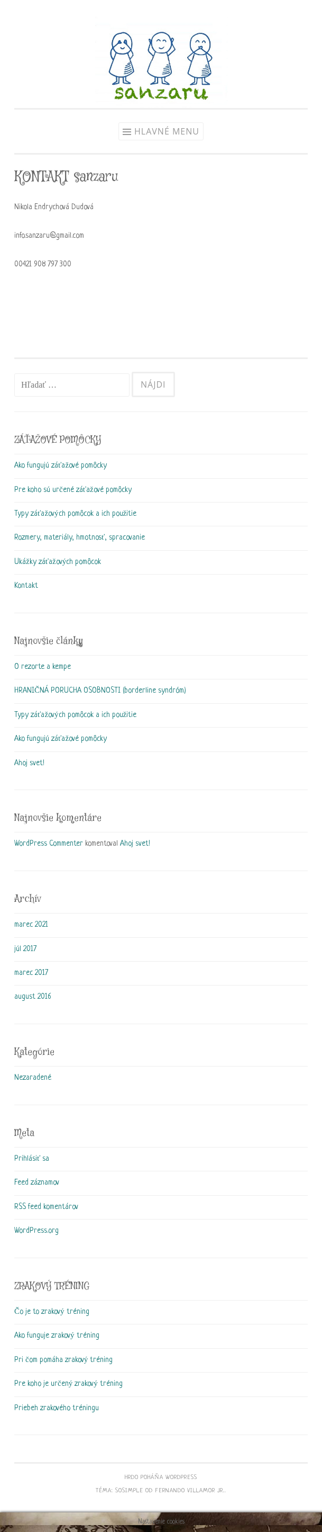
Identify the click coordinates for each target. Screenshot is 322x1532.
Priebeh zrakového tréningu (56, 1408)
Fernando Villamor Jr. (190, 1491)
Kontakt (26, 585)
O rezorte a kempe (42, 666)
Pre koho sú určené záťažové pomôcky (73, 490)
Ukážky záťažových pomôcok (57, 562)
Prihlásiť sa (31, 1158)
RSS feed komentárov (46, 1207)
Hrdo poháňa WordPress (161, 1477)
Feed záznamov (36, 1182)
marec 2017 (31, 973)
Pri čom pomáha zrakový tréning (63, 1360)
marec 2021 (31, 924)
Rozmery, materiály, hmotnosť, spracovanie (79, 537)
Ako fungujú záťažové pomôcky (60, 465)
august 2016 (32, 996)
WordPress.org (36, 1230)
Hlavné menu (166, 131)
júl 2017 (25, 949)
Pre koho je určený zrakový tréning (68, 1383)
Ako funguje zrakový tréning (56, 1335)
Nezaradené (32, 1077)
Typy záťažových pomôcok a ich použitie (75, 513)
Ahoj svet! (29, 763)
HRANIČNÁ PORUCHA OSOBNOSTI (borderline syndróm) (100, 690)
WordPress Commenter (48, 843)
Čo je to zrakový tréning (51, 1311)
